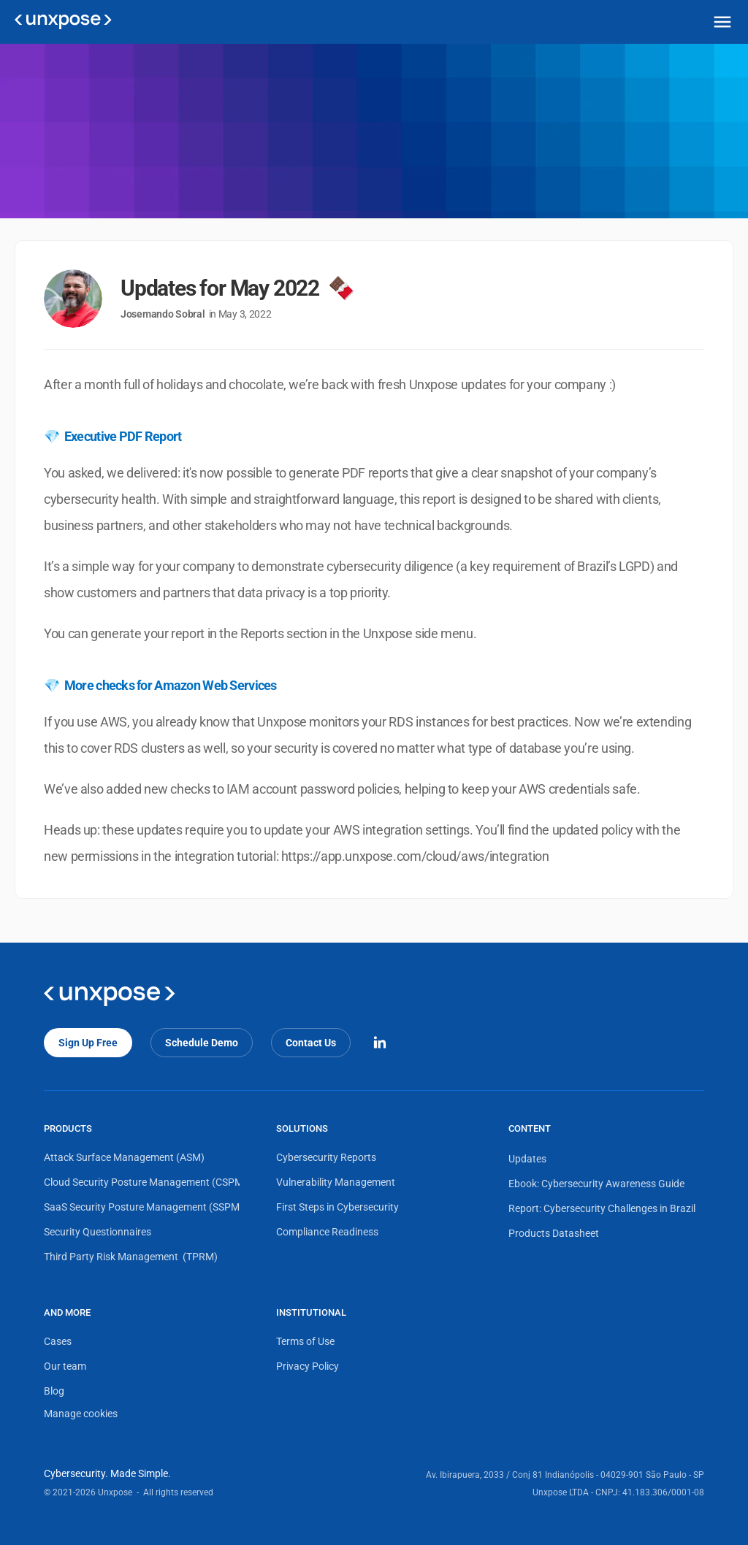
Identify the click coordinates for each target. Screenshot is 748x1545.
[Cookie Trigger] (81, 1414)
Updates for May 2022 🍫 (237, 288)
